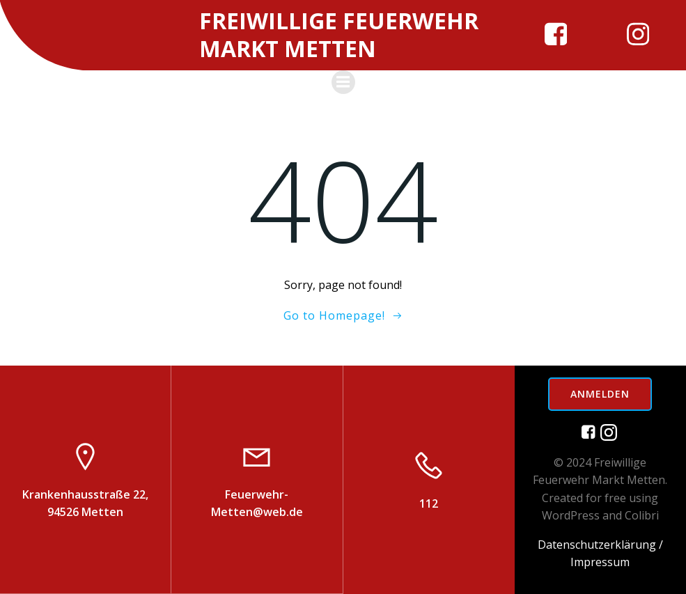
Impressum (600, 562)
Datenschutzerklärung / (600, 544)
